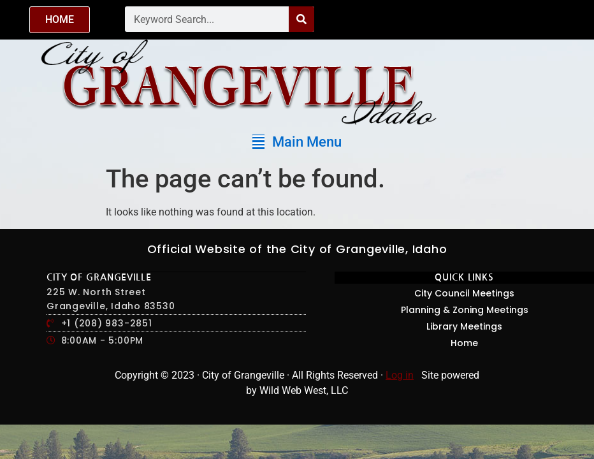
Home (464, 343)
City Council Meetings (464, 293)
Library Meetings (464, 326)
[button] (297, 141)
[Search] (301, 19)
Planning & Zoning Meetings (464, 309)
